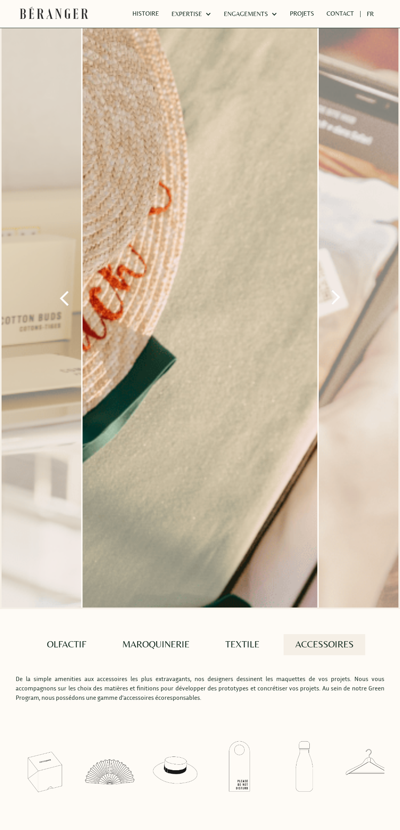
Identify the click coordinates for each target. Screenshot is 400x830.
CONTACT (340, 14)
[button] (191, 14)
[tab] (66, 644)
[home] (54, 14)
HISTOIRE (145, 14)
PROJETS (302, 14)
